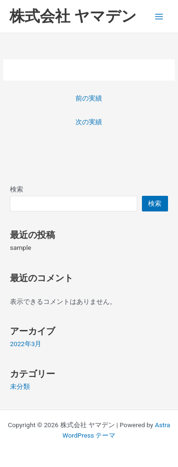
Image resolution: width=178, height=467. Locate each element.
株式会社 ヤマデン (73, 16)
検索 (16, 189)
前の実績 (88, 98)
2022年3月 (25, 344)
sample (20, 247)
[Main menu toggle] (159, 16)
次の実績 (88, 122)
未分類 (20, 386)
